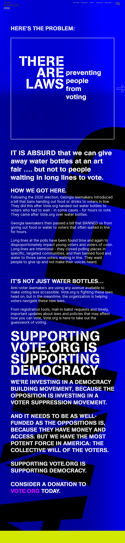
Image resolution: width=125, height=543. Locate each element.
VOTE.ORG (45, 347)
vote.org (25, 491)
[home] (11, 5)
